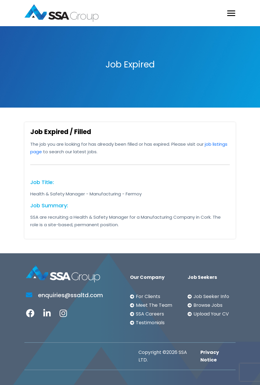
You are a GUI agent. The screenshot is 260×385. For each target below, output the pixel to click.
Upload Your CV (211, 314)
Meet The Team (154, 305)
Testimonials (150, 322)
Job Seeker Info (211, 296)
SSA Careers (150, 314)
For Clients (148, 296)
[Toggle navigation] (231, 13)
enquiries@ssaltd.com (64, 295)
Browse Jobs (207, 305)
